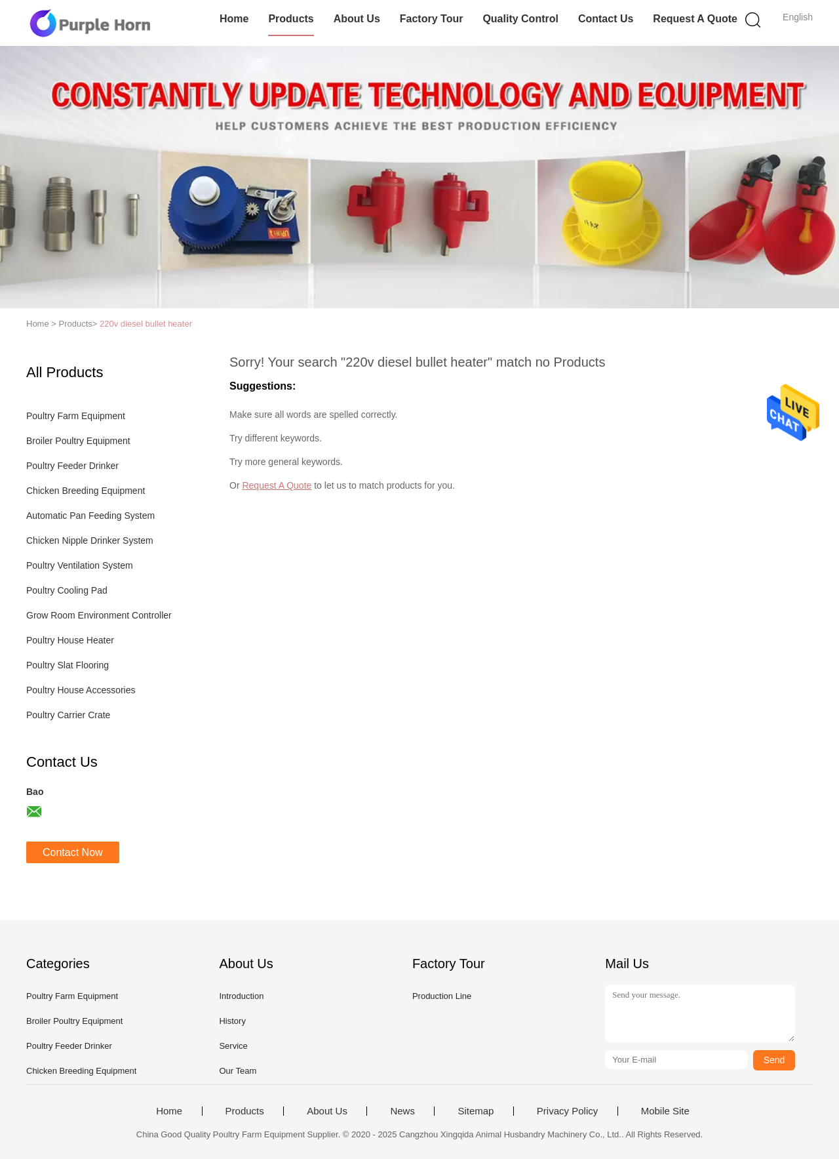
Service (233, 1046)
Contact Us (605, 18)
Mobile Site (665, 1111)
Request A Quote (695, 18)
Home (234, 18)
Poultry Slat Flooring (67, 665)
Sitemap (476, 1111)
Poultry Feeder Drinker (72, 465)
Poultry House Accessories (81, 690)
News (402, 1111)
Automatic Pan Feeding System (90, 515)
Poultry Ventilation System (79, 565)
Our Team (237, 1071)
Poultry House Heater (70, 640)
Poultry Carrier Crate (68, 715)
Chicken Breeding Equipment (85, 490)
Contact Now (73, 852)
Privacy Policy (567, 1111)
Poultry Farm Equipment (75, 416)
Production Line (441, 996)
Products (290, 18)
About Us (357, 18)
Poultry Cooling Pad (66, 590)
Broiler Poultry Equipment (78, 441)
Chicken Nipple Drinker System (89, 540)
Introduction (241, 996)
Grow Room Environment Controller (99, 615)
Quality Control (520, 18)
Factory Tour (431, 18)
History (232, 1021)
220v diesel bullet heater (146, 324)
